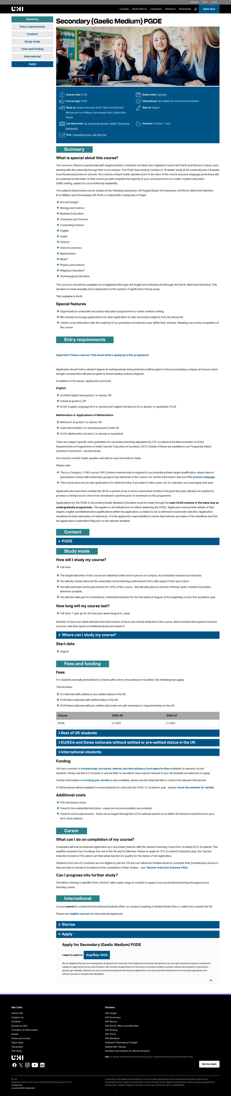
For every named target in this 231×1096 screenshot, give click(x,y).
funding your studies (97, 780)
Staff (205, 2)
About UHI (17, 1013)
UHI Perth (110, 1034)
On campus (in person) (96, 123)
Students (194, 2)
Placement (123, 123)
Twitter (21, 1065)
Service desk (209, 1064)
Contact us (17, 1017)
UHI (107, 1057)
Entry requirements (32, 27)
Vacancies (17, 1047)
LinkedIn (42, 1065)
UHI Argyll (110, 1013)
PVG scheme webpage (201, 477)
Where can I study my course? (87, 635)
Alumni (214, 2)
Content (32, 34)
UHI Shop (16, 1051)
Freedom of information (24, 1030)
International (32, 56)
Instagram (27, 1065)
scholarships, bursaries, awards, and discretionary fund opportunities (125, 768)
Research (170, 9)
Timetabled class (81, 135)
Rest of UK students (77, 733)
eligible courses (80, 914)
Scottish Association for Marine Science (127, 1051)
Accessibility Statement (23, 1088)
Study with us (139, 9)
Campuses (156, 9)
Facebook (14, 1065)
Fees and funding (32, 49)
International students (79, 752)
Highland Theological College (121, 1042)
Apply (32, 64)
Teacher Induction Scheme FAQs (167, 867)
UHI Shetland (112, 1038)
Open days (209, 9)
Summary (32, 19)
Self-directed (99, 135)
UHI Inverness (113, 1017)
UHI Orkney (111, 1030)
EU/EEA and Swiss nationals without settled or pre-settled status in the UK (126, 742)
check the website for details (195, 787)
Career (71, 831)
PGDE (65, 541)
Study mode (32, 41)
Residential (72, 128)
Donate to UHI (19, 1026)
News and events (20, 1038)
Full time (161, 95)
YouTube (35, 1065)
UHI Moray (111, 1021)
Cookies (16, 1021)
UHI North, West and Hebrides (122, 1026)
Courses (124, 9)
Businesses (185, 9)
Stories (66, 924)
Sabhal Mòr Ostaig (115, 1047)
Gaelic (14, 1034)
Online (112, 123)
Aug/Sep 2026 (97, 955)
